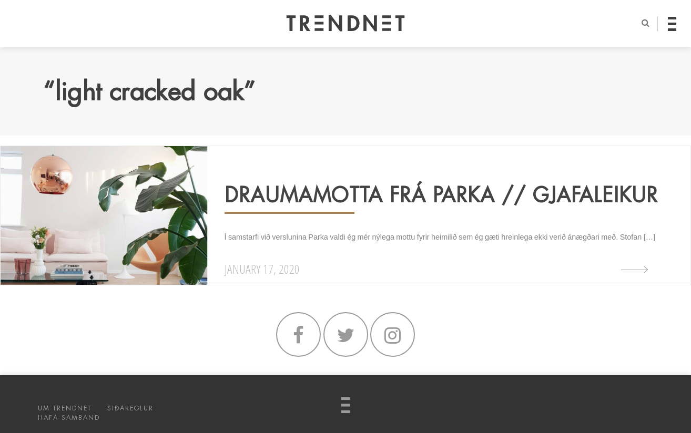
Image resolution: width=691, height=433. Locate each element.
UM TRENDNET (65, 408)
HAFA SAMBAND (69, 418)
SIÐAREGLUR (130, 408)
